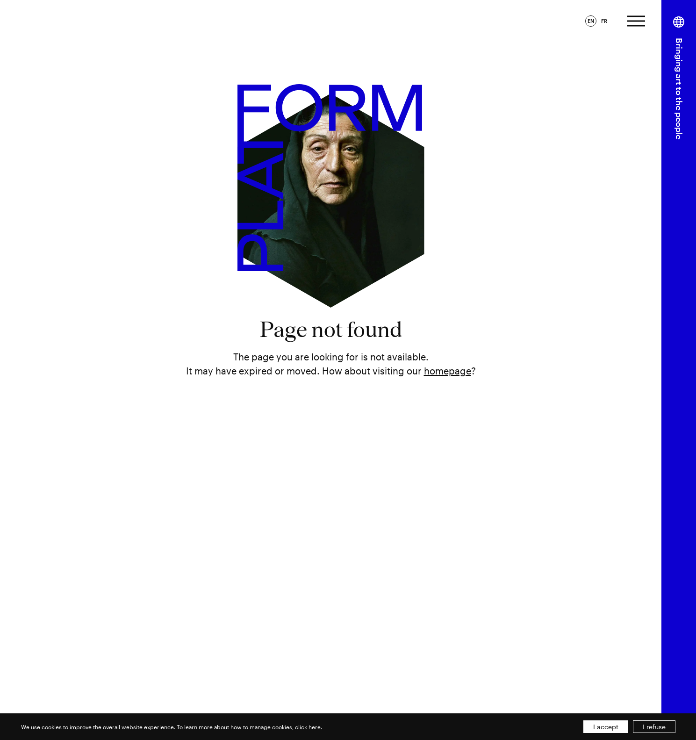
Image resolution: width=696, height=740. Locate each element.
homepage (447, 370)
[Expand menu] (636, 19)
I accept (605, 727)
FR (604, 21)
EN (591, 21)
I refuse (654, 727)
